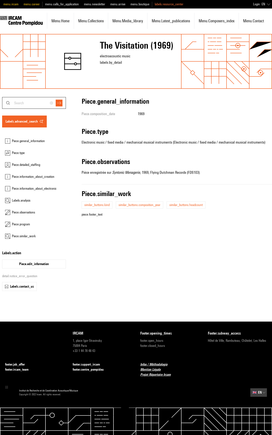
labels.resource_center (169, 4)
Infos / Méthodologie (156, 364)
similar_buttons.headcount (186, 205)
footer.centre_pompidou (91, 369)
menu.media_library (127, 20)
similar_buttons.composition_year (139, 205)
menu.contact (253, 20)
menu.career (32, 4)
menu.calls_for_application (62, 4)
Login (256, 4)
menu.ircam (10, 4)
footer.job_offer (17, 364)
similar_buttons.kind (97, 205)
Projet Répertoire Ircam (158, 375)
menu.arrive (117, 4)
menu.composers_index (216, 20)
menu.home (60, 20)
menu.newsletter (94, 4)
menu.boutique (139, 4)
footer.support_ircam (89, 364)
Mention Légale (153, 369)
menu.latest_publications (171, 20)
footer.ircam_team (19, 369)
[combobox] (34, 103)
